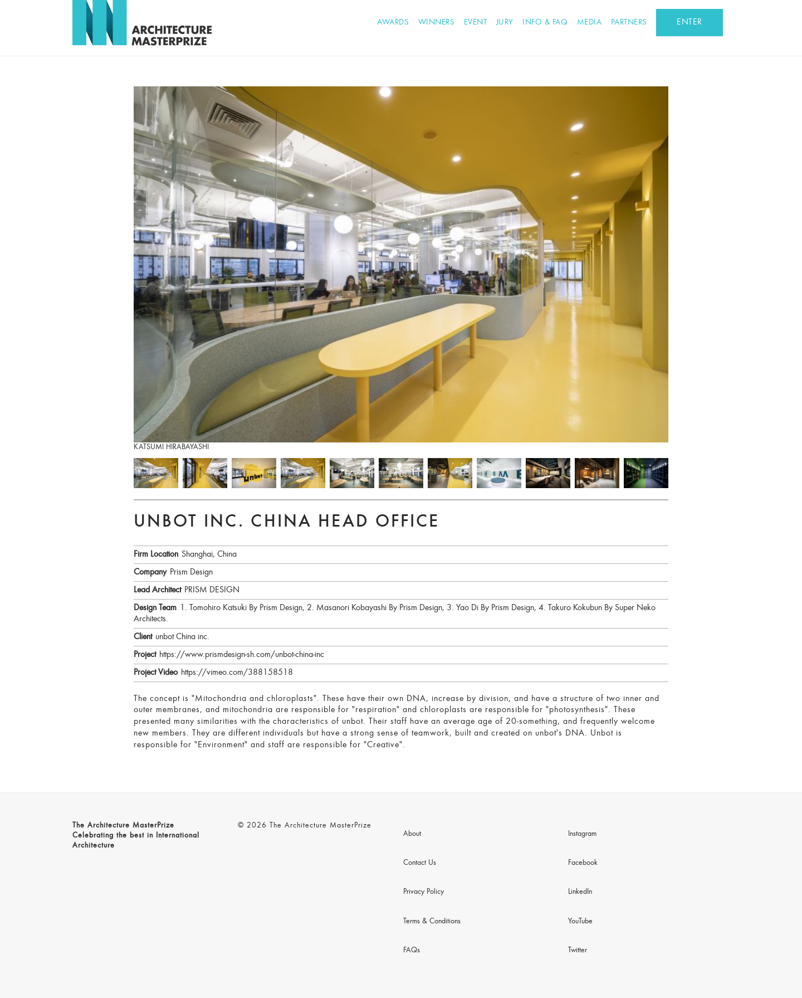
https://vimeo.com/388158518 (237, 672)
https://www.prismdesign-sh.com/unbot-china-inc (241, 654)
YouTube (580, 922)
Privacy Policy (423, 892)
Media (589, 22)
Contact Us (419, 863)
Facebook (583, 863)
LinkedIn (580, 892)
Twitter (577, 951)
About (412, 834)
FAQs (411, 951)
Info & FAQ (545, 22)
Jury (505, 22)
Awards (393, 22)
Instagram (582, 834)
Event (475, 22)
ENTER (689, 22)
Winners (436, 22)
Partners (629, 22)
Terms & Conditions (432, 922)
